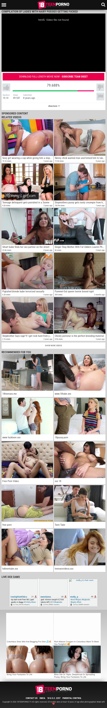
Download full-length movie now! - (53, 76)
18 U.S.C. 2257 (53, 698)
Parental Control (71, 698)
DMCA (42, 698)
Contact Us (32, 698)
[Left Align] (5, 5)
